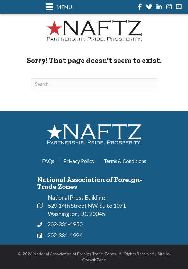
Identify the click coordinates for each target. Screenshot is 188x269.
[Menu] (58, 7)
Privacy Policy (79, 161)
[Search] (94, 83)
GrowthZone (94, 259)
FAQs (48, 161)
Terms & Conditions (125, 161)
